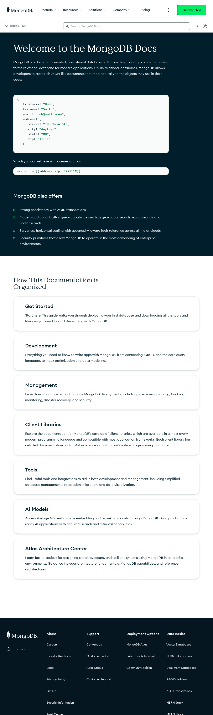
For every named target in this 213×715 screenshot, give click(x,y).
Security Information (60, 702)
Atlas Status (95, 668)
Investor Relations (59, 656)
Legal (50, 668)
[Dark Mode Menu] (205, 26)
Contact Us (94, 644)
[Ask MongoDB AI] (198, 26)
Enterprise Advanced (140, 656)
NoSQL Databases (179, 656)
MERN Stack (174, 702)
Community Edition (139, 668)
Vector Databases (178, 644)
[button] (23, 649)
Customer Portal (97, 656)
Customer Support (99, 679)
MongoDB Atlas (136, 644)
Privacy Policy (56, 679)
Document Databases (181, 668)
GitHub (51, 691)
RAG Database (176, 679)
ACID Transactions (179, 691)
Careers (52, 644)
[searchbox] (126, 26)
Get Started (191, 10)
